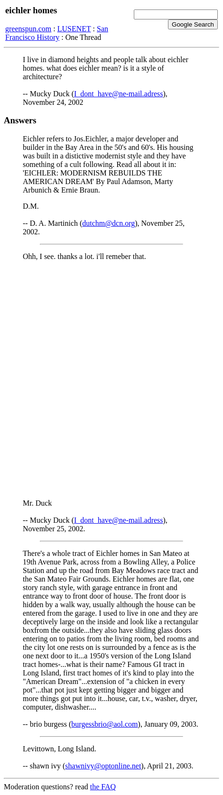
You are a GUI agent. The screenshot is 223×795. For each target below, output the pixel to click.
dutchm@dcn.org (108, 223)
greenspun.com (28, 29)
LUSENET (74, 29)
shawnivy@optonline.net (103, 766)
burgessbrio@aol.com (104, 724)
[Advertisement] (111, 379)
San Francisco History (56, 33)
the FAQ (103, 787)
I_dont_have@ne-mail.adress (118, 94)
